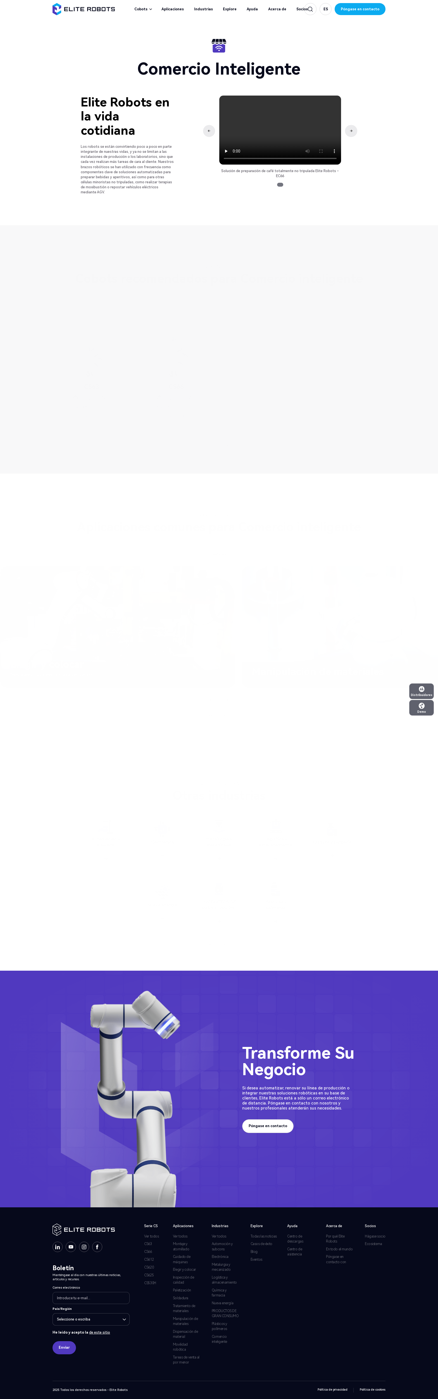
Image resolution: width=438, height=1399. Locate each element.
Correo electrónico (66, 1287)
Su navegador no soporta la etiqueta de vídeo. (280, 130)
